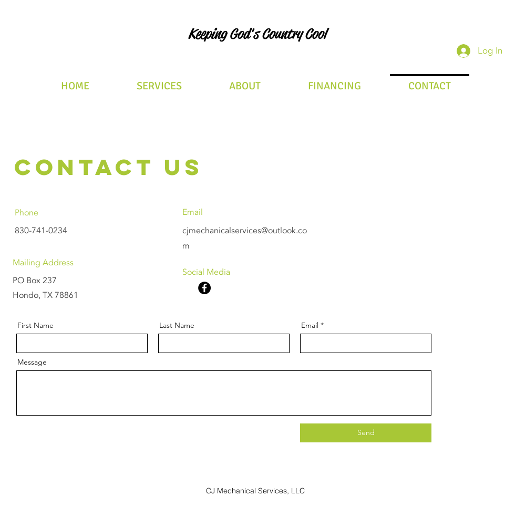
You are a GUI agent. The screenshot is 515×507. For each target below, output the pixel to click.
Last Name (176, 325)
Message (32, 362)
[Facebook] (204, 288)
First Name (35, 325)
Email (309, 325)
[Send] (365, 432)
